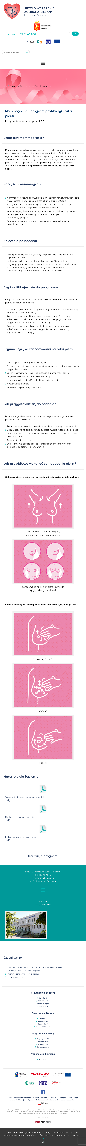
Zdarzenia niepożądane (66, 1100)
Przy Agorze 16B (43, 1039)
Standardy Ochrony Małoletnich (26, 1097)
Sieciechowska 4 (43, 1041)
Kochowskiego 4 (43, 1003)
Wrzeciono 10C (43, 1044)
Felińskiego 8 (43, 1001)
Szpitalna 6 (43, 1059)
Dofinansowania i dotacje (46, 1100)
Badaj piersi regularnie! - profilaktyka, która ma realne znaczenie (34, 967)
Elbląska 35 (43, 998)
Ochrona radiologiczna (49, 1097)
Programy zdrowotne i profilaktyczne (23, 974)
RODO (11, 1097)
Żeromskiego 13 (43, 1047)
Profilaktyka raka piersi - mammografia (23, 970)
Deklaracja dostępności (25, 1100)
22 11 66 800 (28, 34)
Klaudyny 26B (43, 1021)
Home (4, 86)
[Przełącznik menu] (43, 63)
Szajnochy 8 (43, 1006)
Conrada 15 (43, 1018)
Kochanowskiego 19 (43, 1027)
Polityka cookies (66, 1097)
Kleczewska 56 (43, 1024)
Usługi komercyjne (15, 977)
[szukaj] (75, 34)
